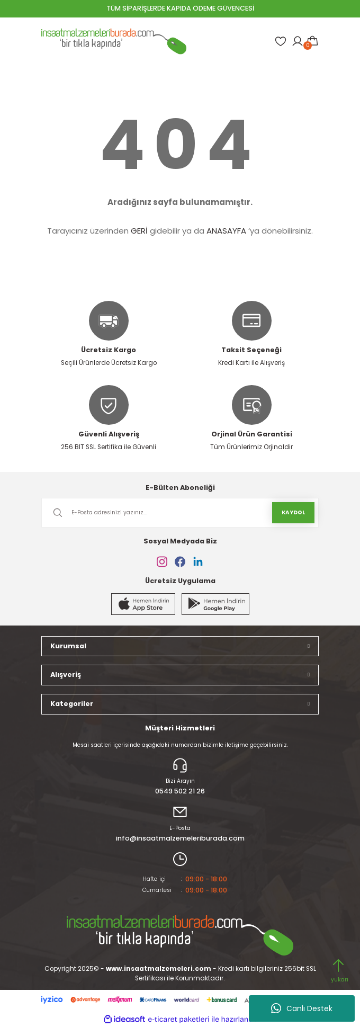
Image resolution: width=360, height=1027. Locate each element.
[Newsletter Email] (180, 513)
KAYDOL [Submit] (293, 512)
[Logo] (113, 41)
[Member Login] (297, 41)
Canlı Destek (301, 1008)
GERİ (139, 230)
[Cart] (312, 41)
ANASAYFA (226, 230)
